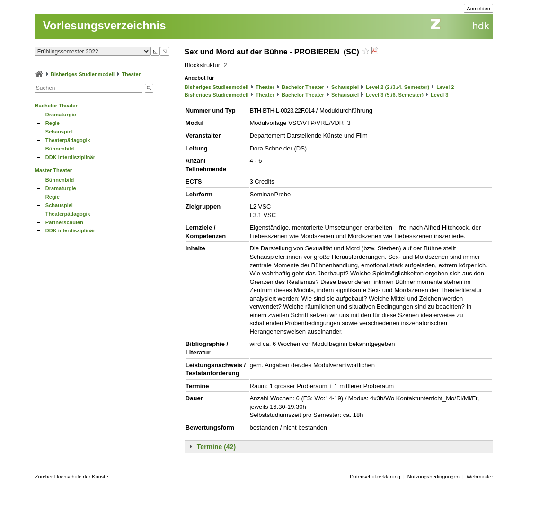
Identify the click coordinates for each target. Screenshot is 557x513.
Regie (52, 123)
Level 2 (445, 87)
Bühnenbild (59, 148)
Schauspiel (59, 131)
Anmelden (478, 8)
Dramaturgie (60, 114)
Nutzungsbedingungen (433, 476)
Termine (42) (216, 447)
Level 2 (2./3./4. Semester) (397, 87)
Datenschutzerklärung (375, 476)
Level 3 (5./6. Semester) (395, 94)
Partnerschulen (64, 222)
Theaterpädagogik (67, 140)
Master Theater (53, 170)
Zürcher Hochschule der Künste (71, 476)
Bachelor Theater (56, 105)
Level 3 (439, 94)
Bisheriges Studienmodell (83, 74)
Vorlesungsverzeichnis (104, 25)
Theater (131, 74)
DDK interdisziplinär (70, 157)
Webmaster (480, 476)
